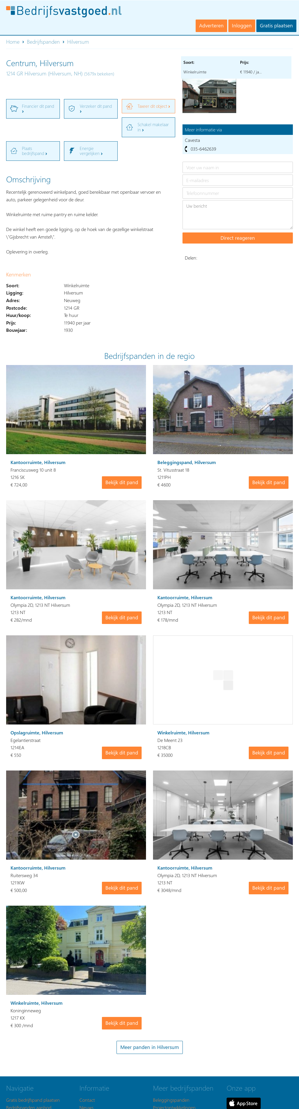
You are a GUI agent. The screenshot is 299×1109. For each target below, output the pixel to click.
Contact (87, 1100)
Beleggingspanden (171, 1100)
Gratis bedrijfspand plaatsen (33, 1100)
